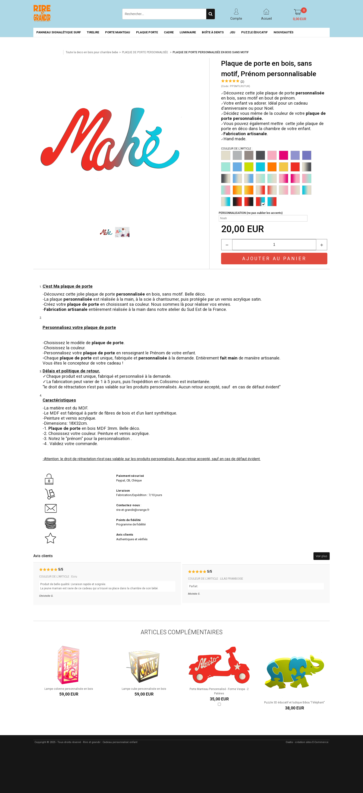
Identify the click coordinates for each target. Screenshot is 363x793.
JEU (232, 32)
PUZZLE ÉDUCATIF (254, 32)
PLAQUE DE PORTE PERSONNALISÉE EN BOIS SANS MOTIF (211, 52)
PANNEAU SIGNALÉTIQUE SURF (58, 32)
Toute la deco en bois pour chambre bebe (92, 52)
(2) (242, 81)
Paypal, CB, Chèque (129, 480)
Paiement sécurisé (130, 476)
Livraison (123, 490)
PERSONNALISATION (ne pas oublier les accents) (251, 213)
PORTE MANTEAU (117, 32)
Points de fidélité (128, 520)
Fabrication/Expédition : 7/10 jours (139, 495)
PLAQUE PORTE (147, 32)
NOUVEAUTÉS (283, 32)
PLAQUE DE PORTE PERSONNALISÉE (145, 52)
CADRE (169, 32)
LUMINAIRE (188, 32)
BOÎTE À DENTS (213, 32)
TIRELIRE (93, 32)
